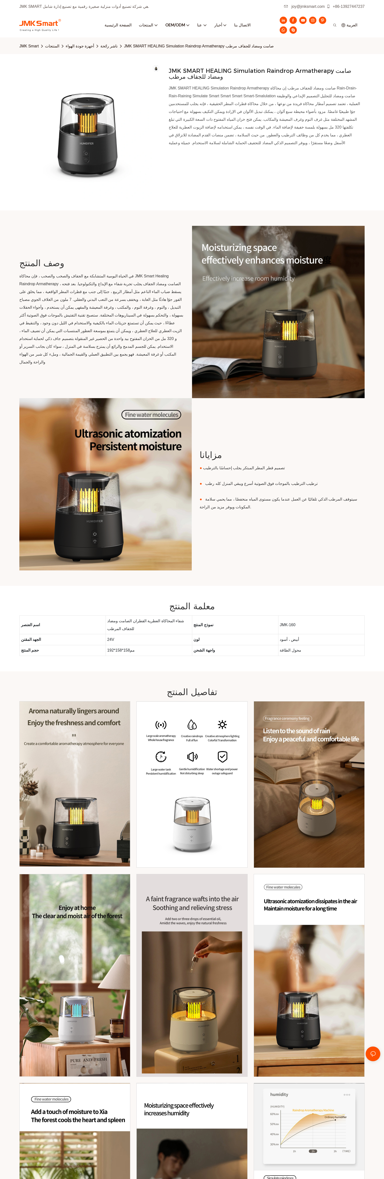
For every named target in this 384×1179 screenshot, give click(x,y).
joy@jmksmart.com (304, 6)
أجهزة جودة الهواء (80, 46)
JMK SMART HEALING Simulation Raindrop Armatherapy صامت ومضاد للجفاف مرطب (199, 46)
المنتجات (52, 46)
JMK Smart (29, 46)
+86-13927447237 (345, 6)
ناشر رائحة (109, 46)
